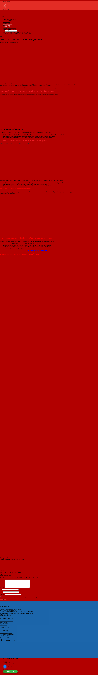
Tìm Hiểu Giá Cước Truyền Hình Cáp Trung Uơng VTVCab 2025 (17, 33)
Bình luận (2, 588)
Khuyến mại (5, 5)
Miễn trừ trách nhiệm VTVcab (9, 28)
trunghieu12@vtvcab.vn (8, 617)
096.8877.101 (9, 1)
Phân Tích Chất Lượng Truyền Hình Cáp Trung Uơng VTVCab (16, 32)
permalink (22, 559)
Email (1, 593)
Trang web (2, 596)
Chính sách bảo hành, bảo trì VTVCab (11, 29)
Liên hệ (4, 7)
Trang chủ (5, 3)
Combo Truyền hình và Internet (9, 19)
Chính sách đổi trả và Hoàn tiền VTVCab (11, 30)
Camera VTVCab (6, 26)
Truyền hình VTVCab (7, 24)
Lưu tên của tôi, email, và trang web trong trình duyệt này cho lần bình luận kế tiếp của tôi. (21, 598)
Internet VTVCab (6, 22)
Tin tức (4, 6)
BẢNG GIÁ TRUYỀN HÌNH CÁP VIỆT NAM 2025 (11, 572)
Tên (1, 591)
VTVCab (17, 42)
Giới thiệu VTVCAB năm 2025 (6, 570)
